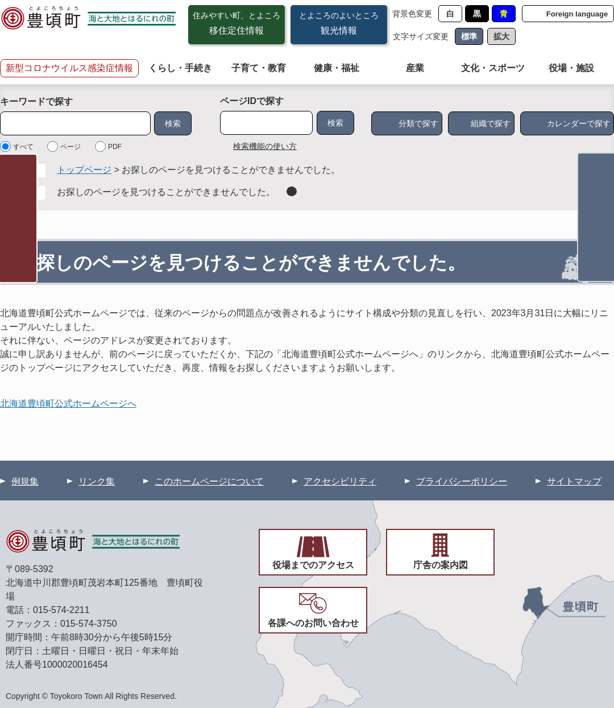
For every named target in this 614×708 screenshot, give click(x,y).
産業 (415, 68)
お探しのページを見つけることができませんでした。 (166, 192)
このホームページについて (209, 481)
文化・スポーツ (493, 68)
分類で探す (418, 123)
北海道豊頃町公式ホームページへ (68, 403)
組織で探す (491, 123)
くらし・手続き (180, 68)
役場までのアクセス (313, 565)
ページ (70, 147)
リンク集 (96, 481)
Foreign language (577, 14)
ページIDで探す (252, 101)
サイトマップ (574, 481)
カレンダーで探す (579, 123)
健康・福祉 (336, 68)
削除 (292, 191)
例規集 (25, 481)
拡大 (501, 36)
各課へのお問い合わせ (313, 623)
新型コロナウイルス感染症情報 (69, 68)
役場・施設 (571, 68)
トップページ (84, 170)
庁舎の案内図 (440, 565)
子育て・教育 (258, 68)
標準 (469, 36)
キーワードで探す (36, 101)
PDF (115, 147)
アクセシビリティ (340, 481)
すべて (23, 147)
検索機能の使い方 (265, 146)
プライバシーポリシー (461, 481)
